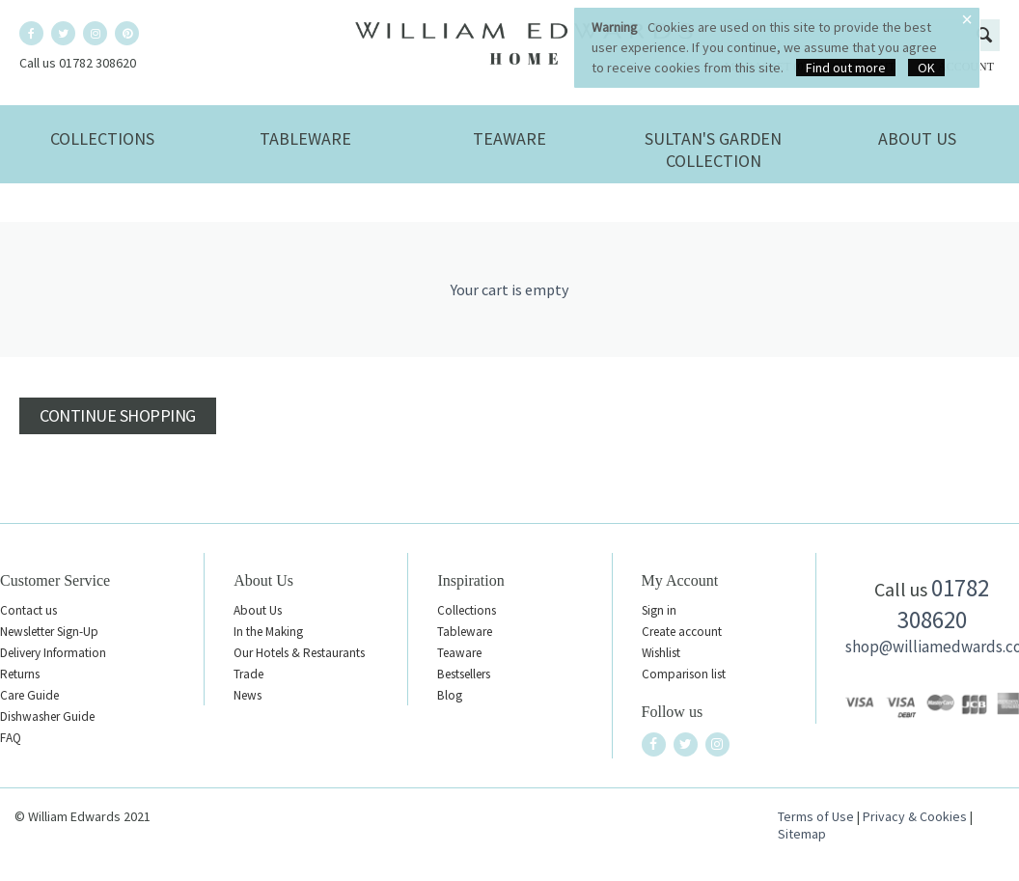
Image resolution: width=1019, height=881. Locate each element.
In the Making (268, 631)
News (248, 695)
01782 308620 (943, 603)
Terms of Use (816, 816)
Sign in (659, 610)
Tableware (305, 138)
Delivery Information (53, 653)
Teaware (509, 138)
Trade (248, 674)
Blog (449, 695)
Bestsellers (463, 674)
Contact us (28, 610)
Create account (682, 631)
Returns (20, 674)
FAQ (10, 738)
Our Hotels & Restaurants (299, 653)
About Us (917, 138)
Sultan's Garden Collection (713, 149)
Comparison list (684, 674)
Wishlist (661, 653)
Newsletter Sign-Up (49, 631)
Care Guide (29, 695)
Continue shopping (118, 415)
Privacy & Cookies (915, 816)
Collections (102, 138)
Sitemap (802, 833)
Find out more (846, 67)
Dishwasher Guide (47, 716)
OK (926, 67)
